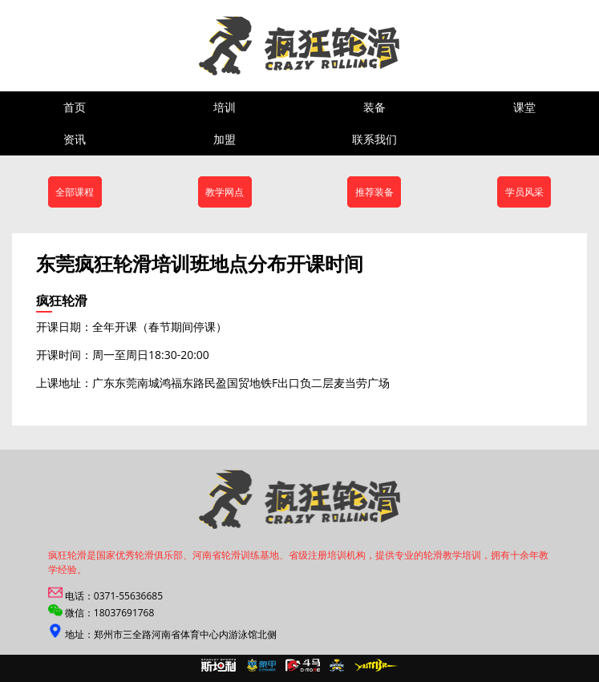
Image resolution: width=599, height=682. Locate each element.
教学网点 (224, 192)
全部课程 (74, 192)
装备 (374, 107)
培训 (224, 107)
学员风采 (524, 192)
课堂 (524, 107)
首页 (74, 107)
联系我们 (374, 139)
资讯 (74, 139)
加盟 (224, 139)
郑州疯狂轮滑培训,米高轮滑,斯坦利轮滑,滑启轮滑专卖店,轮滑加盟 (220, 45)
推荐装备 (374, 192)
